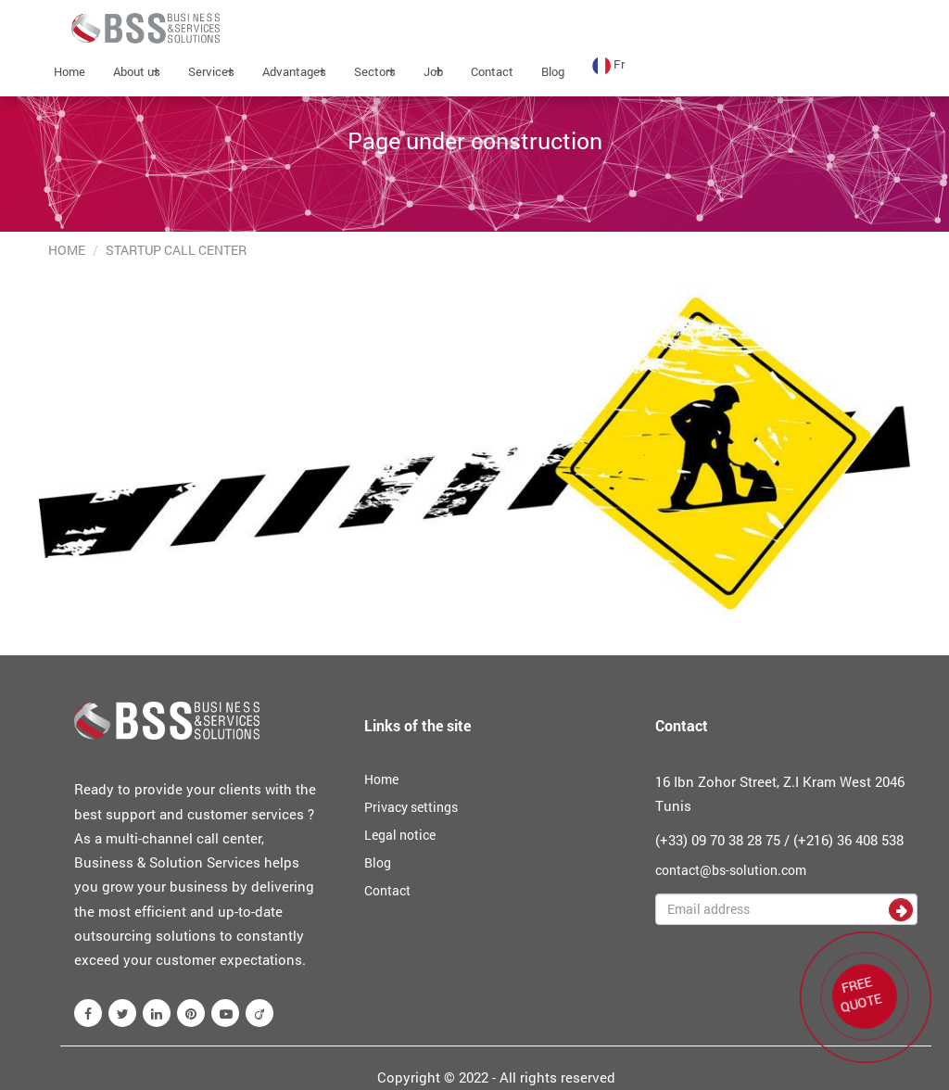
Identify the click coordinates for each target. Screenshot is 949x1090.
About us (136, 71)
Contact (492, 71)
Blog (552, 71)
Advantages (294, 71)
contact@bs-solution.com (730, 870)
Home (69, 71)
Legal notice (400, 834)
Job (433, 71)
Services (211, 71)
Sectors (375, 71)
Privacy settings (411, 807)
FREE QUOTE (858, 992)
